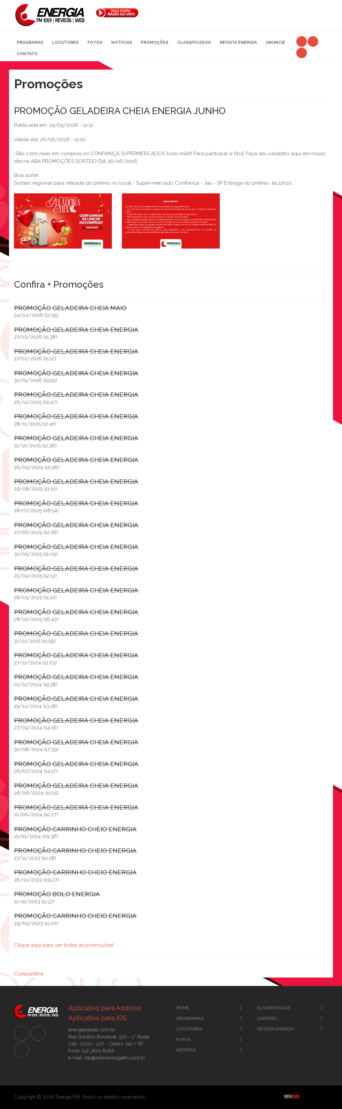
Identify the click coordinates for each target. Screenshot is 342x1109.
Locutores (65, 42)
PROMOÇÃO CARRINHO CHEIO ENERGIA (75, 829)
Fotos (95, 42)
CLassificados (273, 1007)
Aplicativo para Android (104, 1008)
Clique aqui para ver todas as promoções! (64, 945)
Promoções (154, 42)
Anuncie (275, 42)
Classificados (194, 42)
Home (182, 1007)
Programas (30, 42)
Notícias (121, 42)
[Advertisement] (238, 13)
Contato (27, 54)
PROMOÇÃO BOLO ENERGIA (57, 894)
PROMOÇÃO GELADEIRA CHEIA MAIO (70, 307)
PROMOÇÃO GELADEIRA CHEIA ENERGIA (76, 329)
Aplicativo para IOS (97, 1018)
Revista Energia (238, 42)
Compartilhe (28, 974)
